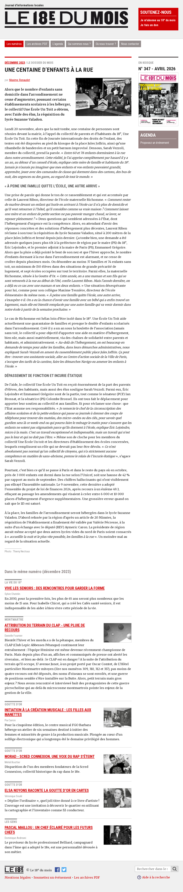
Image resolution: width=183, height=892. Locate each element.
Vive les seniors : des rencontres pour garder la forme (55, 588)
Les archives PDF (37, 44)
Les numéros (14, 44)
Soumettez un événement (52, 877)
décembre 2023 (15, 62)
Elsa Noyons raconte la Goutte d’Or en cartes (47, 790)
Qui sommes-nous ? (79, 44)
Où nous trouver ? (106, 44)
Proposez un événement (154, 142)
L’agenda (57, 44)
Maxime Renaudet (19, 80)
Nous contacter (130, 44)
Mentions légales (18, 877)
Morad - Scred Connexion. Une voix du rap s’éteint (50, 756)
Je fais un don (149, 25)
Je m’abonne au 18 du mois (158, 20)
